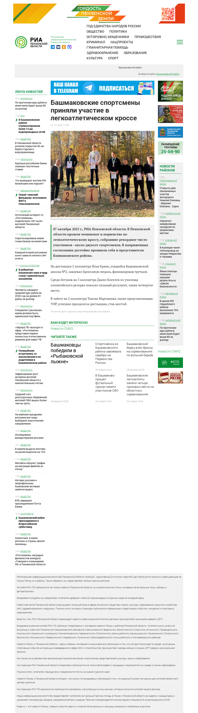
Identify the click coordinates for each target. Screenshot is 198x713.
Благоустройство (29, 265)
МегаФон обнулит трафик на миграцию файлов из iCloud (30, 466)
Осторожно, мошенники (108, 37)
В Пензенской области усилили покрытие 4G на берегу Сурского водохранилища (29, 147)
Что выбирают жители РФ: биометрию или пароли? (31, 182)
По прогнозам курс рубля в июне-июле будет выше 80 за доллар (31, 105)
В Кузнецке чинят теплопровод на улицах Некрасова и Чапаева (170, 252)
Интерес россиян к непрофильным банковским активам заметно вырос (27, 485)
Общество (95, 31)
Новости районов (167, 168)
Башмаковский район (130, 67)
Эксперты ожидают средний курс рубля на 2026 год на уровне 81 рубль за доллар (28, 294)
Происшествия (148, 37)
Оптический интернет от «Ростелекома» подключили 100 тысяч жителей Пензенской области (29, 221)
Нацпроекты (122, 42)
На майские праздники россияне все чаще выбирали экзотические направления (29, 419)
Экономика (26, 98)
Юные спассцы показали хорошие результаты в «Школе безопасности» (168, 279)
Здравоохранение (102, 53)
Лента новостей (29, 91)
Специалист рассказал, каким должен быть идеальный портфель (28, 313)
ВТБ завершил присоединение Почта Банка (28, 503)
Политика (118, 31)
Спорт (113, 58)
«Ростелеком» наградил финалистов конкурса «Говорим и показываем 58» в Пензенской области (30, 560)
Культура (95, 58)
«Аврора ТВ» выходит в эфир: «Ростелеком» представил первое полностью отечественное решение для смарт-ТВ (30, 333)
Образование (135, 53)
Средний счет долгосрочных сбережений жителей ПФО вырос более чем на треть (31, 399)
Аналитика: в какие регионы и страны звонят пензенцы (30, 541)
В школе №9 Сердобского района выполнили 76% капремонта (169, 307)
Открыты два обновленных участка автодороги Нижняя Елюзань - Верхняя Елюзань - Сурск (170, 197)
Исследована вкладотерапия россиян (29, 436)
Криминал (96, 42)
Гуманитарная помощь (107, 47)
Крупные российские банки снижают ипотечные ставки (31, 166)
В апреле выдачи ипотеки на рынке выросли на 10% (30, 450)
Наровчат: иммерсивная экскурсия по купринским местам (168, 226)
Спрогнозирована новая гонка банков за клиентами (31, 240)
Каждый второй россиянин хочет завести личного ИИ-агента (31, 255)
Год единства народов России (114, 26)
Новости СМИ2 (62, 328)
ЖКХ (22, 115)
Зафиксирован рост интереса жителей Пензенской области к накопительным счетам (29, 378)
